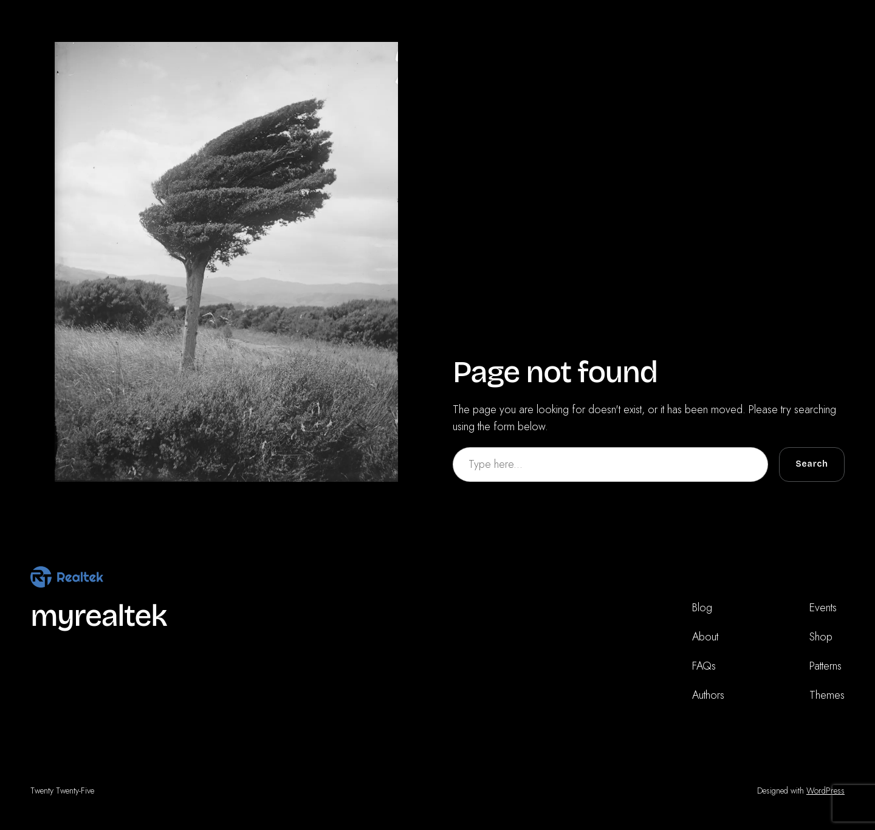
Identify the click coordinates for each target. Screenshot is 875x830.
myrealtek (98, 615)
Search (811, 464)
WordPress (825, 790)
